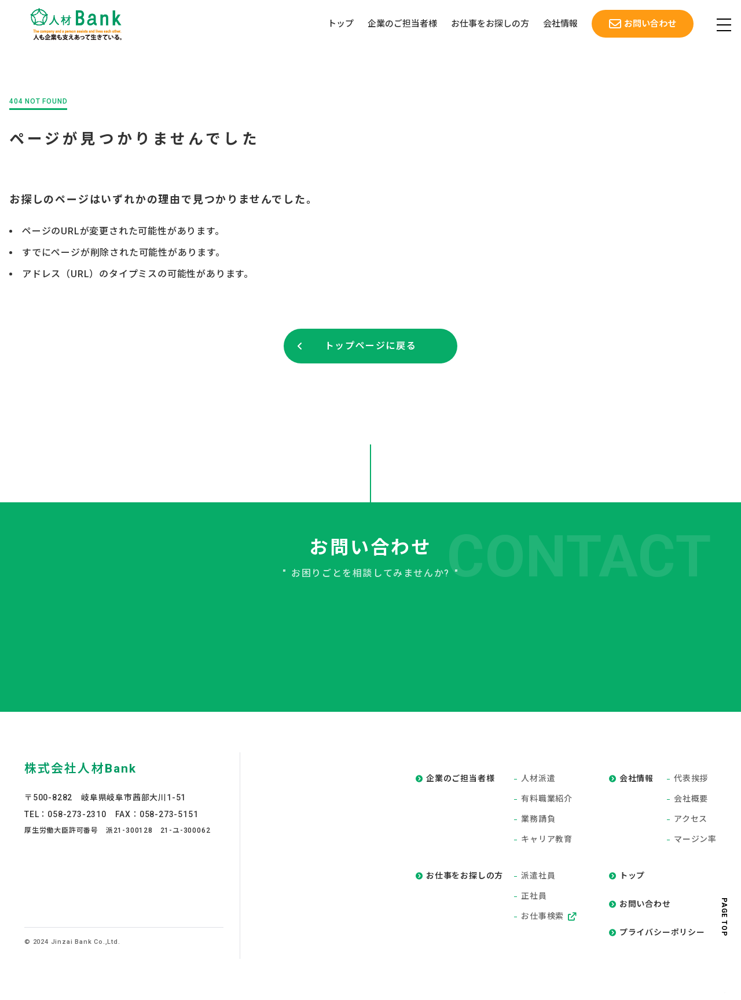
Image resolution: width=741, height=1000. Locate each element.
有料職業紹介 (547, 799)
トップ (340, 24)
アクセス (690, 819)
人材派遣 (538, 779)
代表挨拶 (691, 779)
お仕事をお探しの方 (489, 24)
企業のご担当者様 (401, 24)
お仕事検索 (549, 916)
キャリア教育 (547, 839)
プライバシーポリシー (662, 933)
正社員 (533, 896)
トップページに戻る (370, 345)
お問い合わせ (649, 24)
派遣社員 (538, 876)
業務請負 (538, 819)
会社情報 (559, 24)
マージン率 (695, 839)
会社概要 (691, 799)
